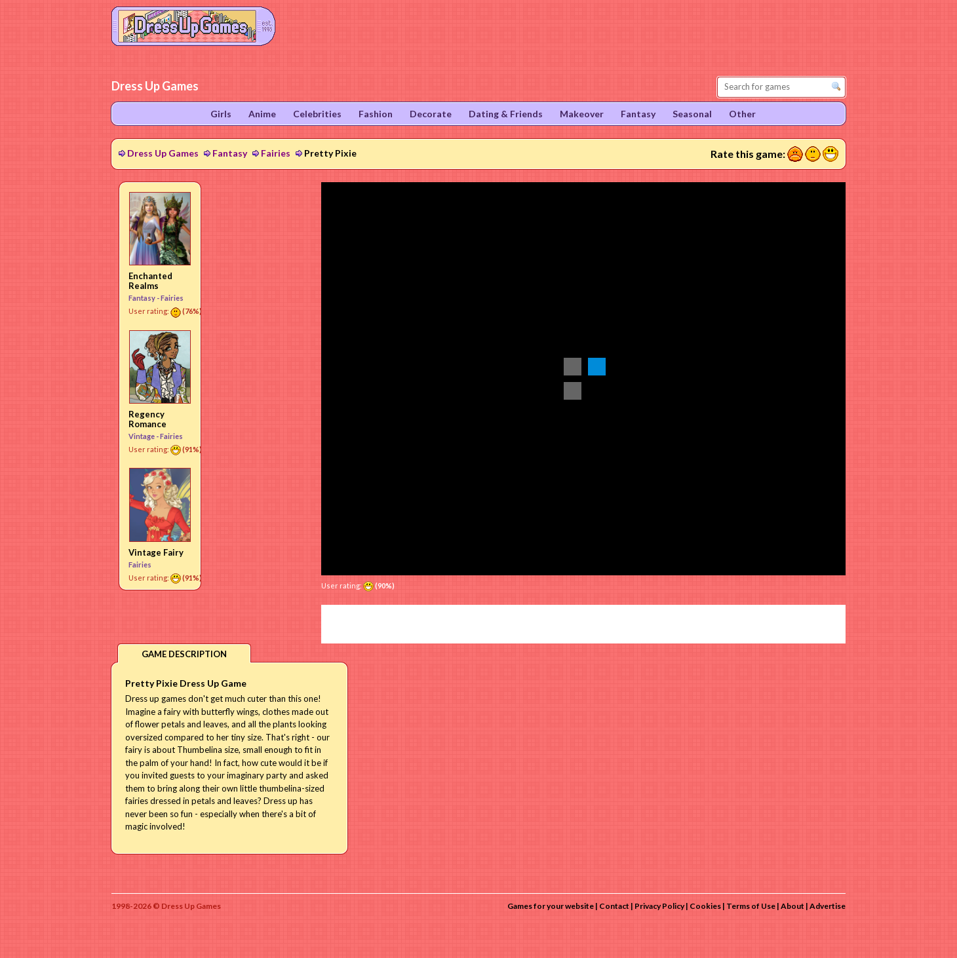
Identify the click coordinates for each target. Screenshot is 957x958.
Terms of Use (750, 906)
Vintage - (144, 436)
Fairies (275, 153)
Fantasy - (144, 298)
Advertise (828, 906)
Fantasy (229, 153)
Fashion (376, 113)
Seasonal (692, 113)
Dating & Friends (506, 113)
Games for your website (550, 906)
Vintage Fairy (156, 552)
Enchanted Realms (150, 281)
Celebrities (317, 113)
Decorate (431, 113)
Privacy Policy (659, 906)
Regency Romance (147, 419)
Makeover (582, 113)
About (792, 906)
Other (742, 113)
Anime (262, 113)
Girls (220, 113)
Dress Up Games (163, 153)
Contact (614, 906)
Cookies (705, 906)
